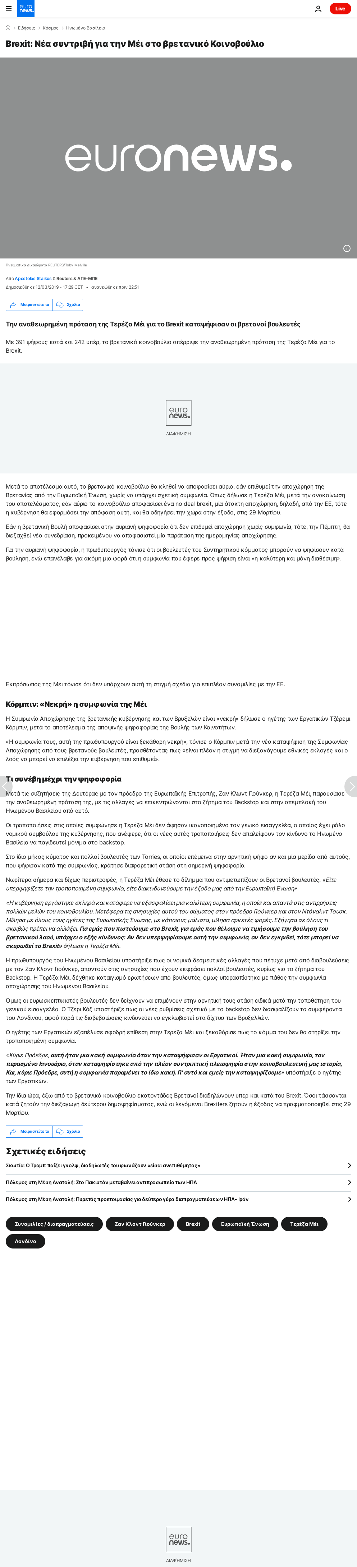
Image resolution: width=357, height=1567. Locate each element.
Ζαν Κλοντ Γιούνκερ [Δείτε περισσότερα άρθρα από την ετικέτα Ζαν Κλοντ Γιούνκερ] (140, 1223)
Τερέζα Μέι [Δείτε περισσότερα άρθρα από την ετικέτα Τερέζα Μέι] (304, 1223)
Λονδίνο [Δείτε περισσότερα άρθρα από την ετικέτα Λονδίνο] (25, 1241)
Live (340, 8)
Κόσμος (50, 28)
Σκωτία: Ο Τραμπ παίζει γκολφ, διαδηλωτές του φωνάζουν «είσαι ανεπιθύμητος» (103, 1165)
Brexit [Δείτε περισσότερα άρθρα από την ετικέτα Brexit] (193, 1223)
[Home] (8, 27)
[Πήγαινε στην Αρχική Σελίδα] (26, 8)
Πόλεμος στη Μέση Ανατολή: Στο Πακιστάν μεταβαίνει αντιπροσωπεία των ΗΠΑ (101, 1182)
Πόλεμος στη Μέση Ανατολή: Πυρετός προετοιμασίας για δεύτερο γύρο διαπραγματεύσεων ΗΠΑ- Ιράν (127, 1199)
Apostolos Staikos (33, 278)
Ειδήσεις (26, 28)
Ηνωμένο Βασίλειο (85, 28)
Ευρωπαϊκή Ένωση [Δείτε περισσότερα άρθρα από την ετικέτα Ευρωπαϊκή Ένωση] (245, 1223)
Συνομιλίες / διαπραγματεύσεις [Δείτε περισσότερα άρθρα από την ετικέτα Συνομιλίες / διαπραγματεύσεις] (54, 1223)
